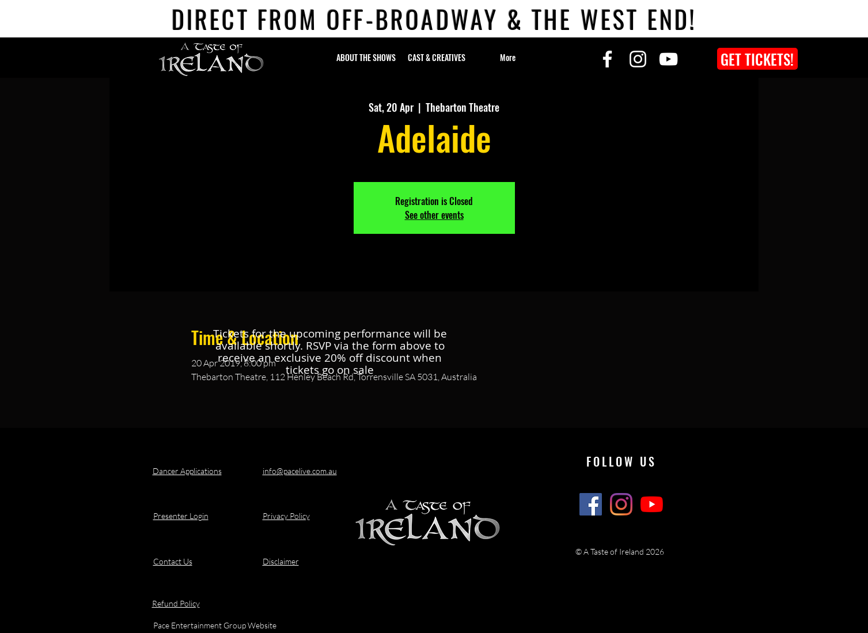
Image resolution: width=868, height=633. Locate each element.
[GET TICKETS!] (757, 59)
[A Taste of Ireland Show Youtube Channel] (651, 504)
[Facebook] (607, 59)
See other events (434, 215)
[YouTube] (668, 59)
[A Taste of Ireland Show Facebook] (590, 504)
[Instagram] (638, 59)
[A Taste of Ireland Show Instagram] (621, 504)
